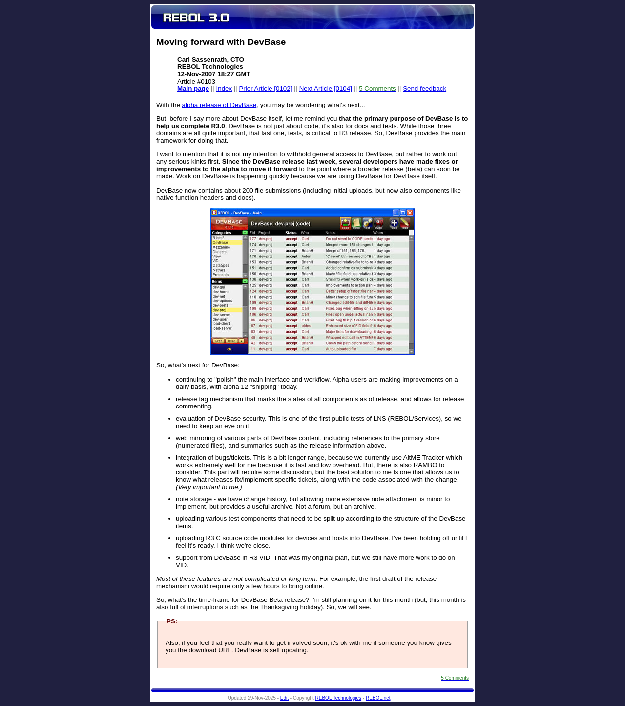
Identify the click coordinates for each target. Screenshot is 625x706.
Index (224, 88)
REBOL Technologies (338, 698)
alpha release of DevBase (219, 104)
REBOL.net (378, 698)
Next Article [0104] (325, 88)
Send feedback (424, 88)
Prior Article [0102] (265, 88)
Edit (284, 698)
